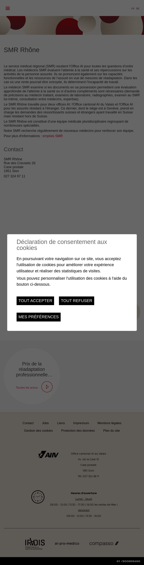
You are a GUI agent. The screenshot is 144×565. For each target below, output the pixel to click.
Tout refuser (76, 300)
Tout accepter (35, 300)
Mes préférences (38, 316)
